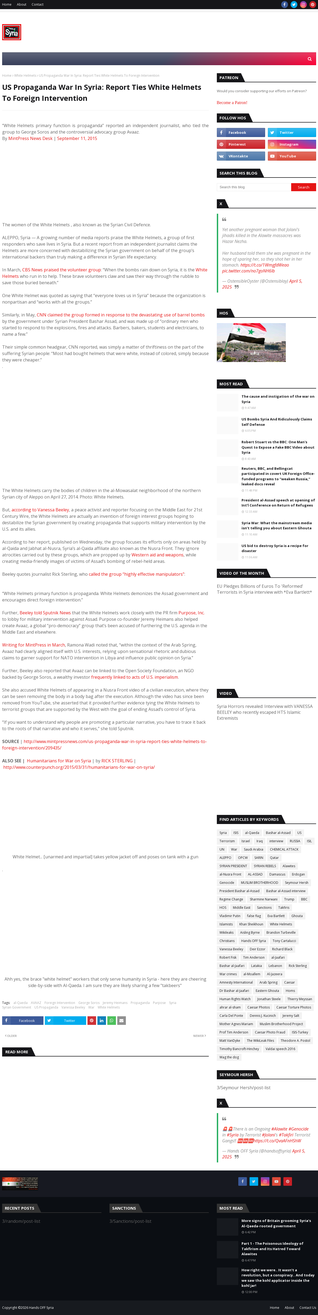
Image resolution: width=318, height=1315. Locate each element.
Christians (227, 941)
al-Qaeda (20, 1002)
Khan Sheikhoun (251, 924)
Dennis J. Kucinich (263, 1015)
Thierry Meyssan (299, 999)
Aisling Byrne (250, 932)
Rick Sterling (298, 965)
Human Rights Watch (235, 999)
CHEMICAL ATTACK (284, 849)
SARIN (258, 857)
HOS (223, 907)
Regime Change (231, 899)
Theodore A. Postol (295, 1040)
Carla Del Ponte (231, 1015)
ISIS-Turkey (300, 1032)
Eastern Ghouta (267, 990)
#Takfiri (286, 1135)
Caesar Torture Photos (293, 1007)
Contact (37, 4)
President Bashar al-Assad (239, 891)
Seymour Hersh (296, 882)
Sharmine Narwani (263, 899)
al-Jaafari (278, 957)
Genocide (227, 882)
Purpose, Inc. (191, 613)
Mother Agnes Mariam (236, 1024)
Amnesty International (236, 982)
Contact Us (307, 1307)
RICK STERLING (117, 761)
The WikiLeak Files (260, 1040)
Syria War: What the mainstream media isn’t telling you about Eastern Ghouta (277, 525)
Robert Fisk (228, 957)
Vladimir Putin (230, 916)
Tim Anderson (254, 957)
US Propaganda (46, 1007)
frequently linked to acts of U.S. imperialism (134, 677)
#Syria (233, 1135)
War (91, 1007)
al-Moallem (251, 974)
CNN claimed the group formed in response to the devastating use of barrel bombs (121, 315)
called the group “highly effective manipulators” (136, 574)
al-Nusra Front (230, 874)
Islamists (226, 924)
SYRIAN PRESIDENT (233, 866)
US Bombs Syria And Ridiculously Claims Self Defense (277, 422)
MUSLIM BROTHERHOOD (259, 882)
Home (7, 4)
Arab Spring (268, 982)
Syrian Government (16, 1007)
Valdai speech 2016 (280, 1049)
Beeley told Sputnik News (45, 613)
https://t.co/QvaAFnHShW (277, 1141)
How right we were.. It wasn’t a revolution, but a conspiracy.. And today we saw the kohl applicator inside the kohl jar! (278, 1278)
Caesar (289, 982)
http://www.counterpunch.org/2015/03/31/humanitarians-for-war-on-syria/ (79, 767)
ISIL (309, 841)
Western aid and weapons (157, 555)
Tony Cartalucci (284, 941)
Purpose (159, 1002)
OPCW (243, 857)
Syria (172, 1002)
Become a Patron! (232, 102)
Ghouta (297, 916)
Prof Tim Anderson (234, 1032)
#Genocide (298, 1129)
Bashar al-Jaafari (232, 965)
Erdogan (298, 874)
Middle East (241, 907)
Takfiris (283, 907)
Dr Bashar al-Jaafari (234, 990)
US (299, 832)
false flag (254, 916)
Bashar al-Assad (278, 832)
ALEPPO (225, 857)
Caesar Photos (258, 1007)
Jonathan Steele (269, 999)
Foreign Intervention (60, 1002)
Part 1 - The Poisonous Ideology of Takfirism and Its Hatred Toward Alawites (273, 1248)
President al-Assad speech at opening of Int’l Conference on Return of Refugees (278, 503)
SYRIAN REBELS (265, 866)
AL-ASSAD (255, 874)
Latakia (256, 965)
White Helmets (25, 75)
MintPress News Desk (31, 138)
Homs (290, 990)
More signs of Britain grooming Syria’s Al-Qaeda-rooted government (276, 1223)
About (21, 4)
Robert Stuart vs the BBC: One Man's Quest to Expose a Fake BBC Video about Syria (278, 447)
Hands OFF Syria (253, 941)
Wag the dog (229, 1057)
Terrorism (227, 841)
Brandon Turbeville (281, 932)
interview (276, 841)
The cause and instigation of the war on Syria (278, 399)
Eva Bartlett (276, 916)
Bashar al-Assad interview (285, 891)
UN (222, 849)
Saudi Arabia (253, 849)
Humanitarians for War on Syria (59, 761)
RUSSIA (295, 841)
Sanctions (264, 907)
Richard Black (282, 949)
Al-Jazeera (274, 974)
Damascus (277, 874)
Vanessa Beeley (73, 1007)
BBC (304, 899)
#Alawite (279, 1129)
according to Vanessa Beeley (40, 510)
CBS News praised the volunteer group (61, 270)
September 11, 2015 (77, 138)
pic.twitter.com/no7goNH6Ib (248, 271)
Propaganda (140, 1002)
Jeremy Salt (291, 1015)
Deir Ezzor (257, 949)
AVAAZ (36, 1002)
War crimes (228, 974)
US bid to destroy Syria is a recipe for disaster (275, 548)
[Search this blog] (254, 187)
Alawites (289, 866)
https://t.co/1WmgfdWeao (264, 265)
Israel (246, 841)
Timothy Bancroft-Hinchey (239, 1049)
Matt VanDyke (230, 1040)
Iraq (260, 841)
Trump (289, 899)
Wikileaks (226, 932)
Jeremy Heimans (115, 1002)
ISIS (235, 832)
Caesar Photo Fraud (270, 1032)
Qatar (274, 857)
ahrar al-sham (230, 1007)
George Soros (89, 1002)
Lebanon (275, 965)
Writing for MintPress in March (33, 645)
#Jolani (268, 1135)
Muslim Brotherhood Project (281, 1024)
